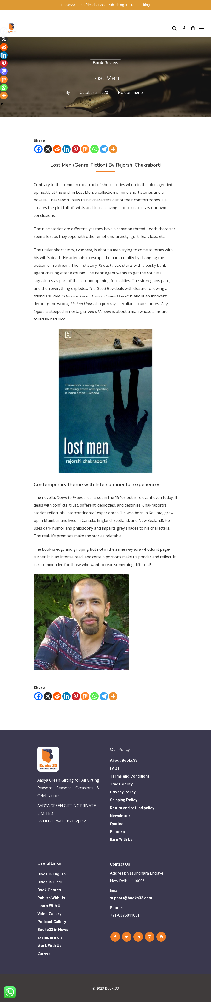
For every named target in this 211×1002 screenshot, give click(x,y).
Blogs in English (51, 874)
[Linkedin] (66, 149)
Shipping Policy (123, 800)
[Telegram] (104, 149)
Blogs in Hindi (49, 882)
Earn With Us (121, 839)
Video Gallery (49, 913)
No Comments (130, 92)
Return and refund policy (132, 808)
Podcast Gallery (51, 921)
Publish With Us (51, 898)
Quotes (116, 823)
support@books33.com (131, 898)
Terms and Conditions (130, 776)
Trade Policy (121, 784)
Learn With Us (50, 906)
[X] (48, 149)
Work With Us (49, 945)
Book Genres (49, 890)
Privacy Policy (123, 792)
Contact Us (120, 864)
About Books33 (123, 760)
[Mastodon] (4, 71)
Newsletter (120, 816)
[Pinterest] (76, 149)
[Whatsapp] (94, 149)
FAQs (115, 768)
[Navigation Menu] (201, 28)
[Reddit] (57, 149)
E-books (117, 831)
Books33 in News (52, 929)
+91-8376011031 (125, 915)
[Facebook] (38, 149)
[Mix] (85, 149)
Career (43, 953)
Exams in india (50, 937)
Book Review (105, 62)
